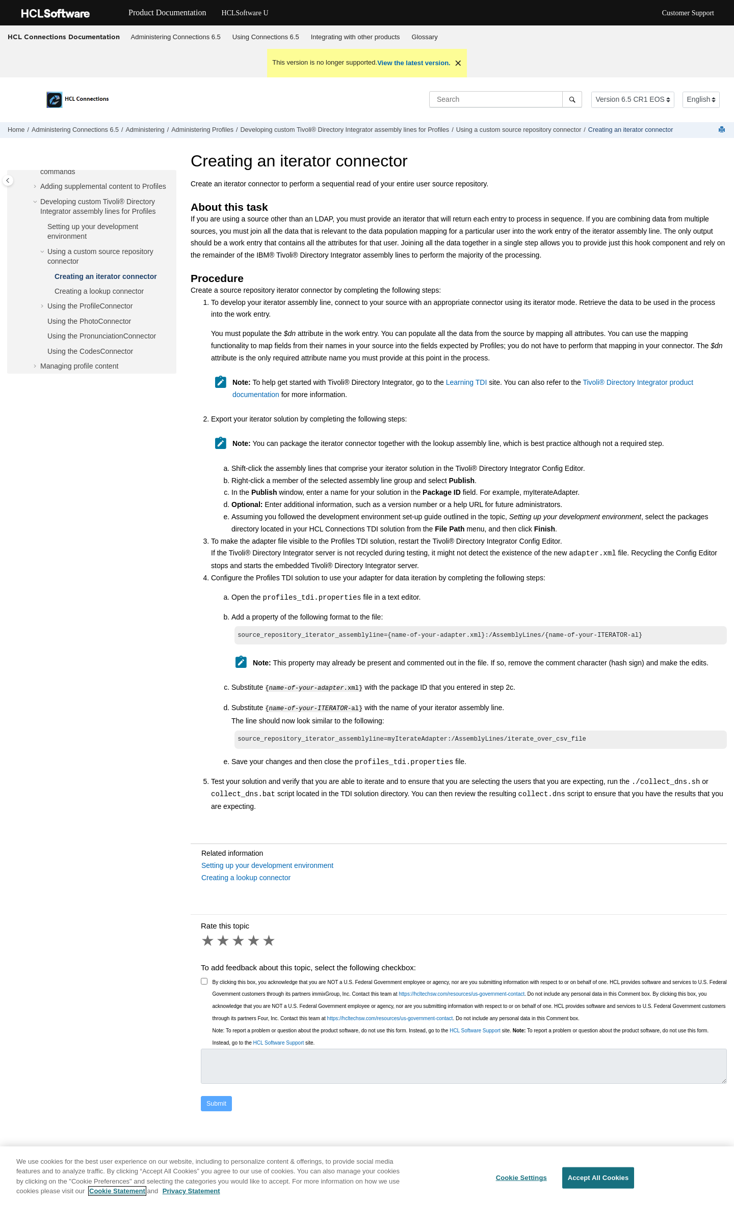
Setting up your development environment (267, 865)
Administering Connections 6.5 (176, 37)
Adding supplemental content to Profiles (103, 186)
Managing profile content (79, 366)
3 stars (239, 941)
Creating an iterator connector (630, 129)
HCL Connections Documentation (64, 36)
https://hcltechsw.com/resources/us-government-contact (462, 994)
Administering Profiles (202, 129)
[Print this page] (722, 130)
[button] (36, 187)
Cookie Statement (117, 1196)
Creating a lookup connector (99, 291)
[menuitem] (175, 37)
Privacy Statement (191, 1196)
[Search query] (505, 99)
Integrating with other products (355, 37)
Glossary (425, 37)
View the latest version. (414, 63)
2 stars (223, 941)
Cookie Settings (521, 1183)
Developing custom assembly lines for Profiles (345, 129)
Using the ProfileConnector (90, 306)
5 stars (269, 941)
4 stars (254, 941)
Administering (144, 129)
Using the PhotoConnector (89, 321)
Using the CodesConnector (90, 351)
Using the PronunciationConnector (101, 336)
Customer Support (688, 13)
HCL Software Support (475, 1030)
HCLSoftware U (244, 13)
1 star (208, 941)
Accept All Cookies (598, 1183)
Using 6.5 (265, 37)
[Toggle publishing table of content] (8, 180)
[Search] (572, 99)
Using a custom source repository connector (519, 129)
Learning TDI (466, 382)
